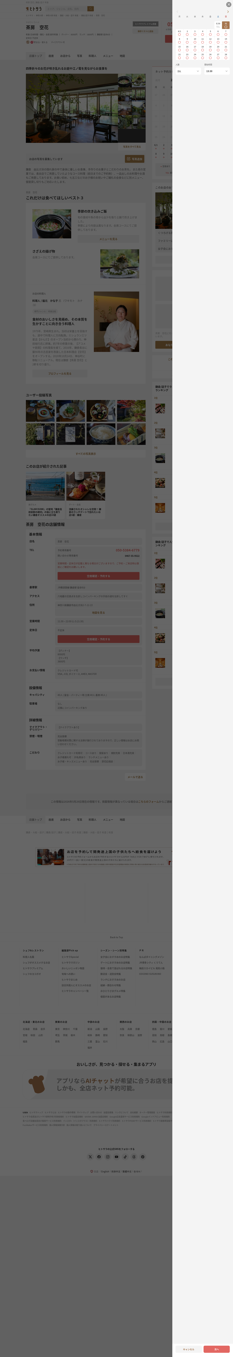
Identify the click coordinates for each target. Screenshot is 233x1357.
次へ (216, 1349)
